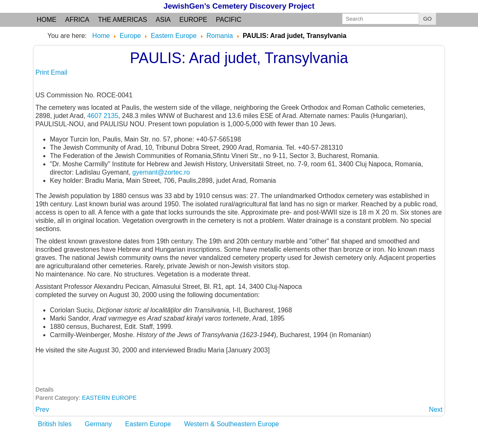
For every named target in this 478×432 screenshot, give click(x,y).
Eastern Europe (148, 423)
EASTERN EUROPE (109, 397)
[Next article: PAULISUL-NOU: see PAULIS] (436, 409)
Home (46, 19)
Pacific (228, 19)
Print (43, 72)
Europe (193, 19)
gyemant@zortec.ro (161, 172)
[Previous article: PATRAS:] (42, 409)
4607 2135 (102, 115)
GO (427, 19)
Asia (163, 19)
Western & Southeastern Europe (231, 423)
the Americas (122, 19)
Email (59, 72)
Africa (77, 19)
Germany (98, 423)
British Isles (55, 423)
